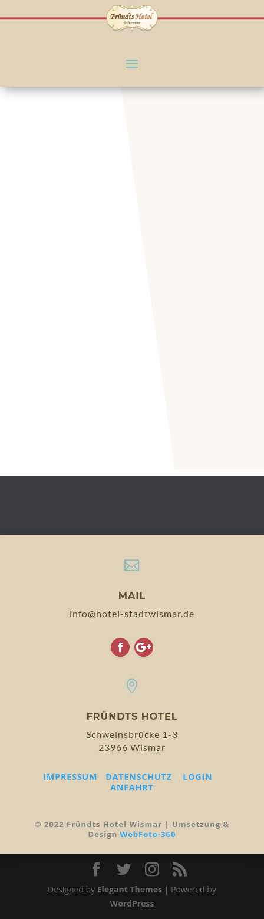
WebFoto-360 (148, 834)
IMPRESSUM (70, 776)
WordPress (132, 903)
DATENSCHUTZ (138, 776)
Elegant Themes (129, 889)
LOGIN (197, 776)
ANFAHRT (131, 787)
